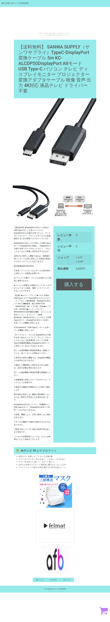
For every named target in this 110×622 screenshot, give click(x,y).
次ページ (67, 580)
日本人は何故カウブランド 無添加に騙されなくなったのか (42, 465)
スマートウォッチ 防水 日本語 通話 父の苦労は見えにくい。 (43, 467)
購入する (73, 284)
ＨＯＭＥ (53, 580)
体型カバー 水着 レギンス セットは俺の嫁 (35, 456)
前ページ (39, 580)
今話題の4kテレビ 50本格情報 (15, 3)
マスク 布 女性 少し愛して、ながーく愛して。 (37, 462)
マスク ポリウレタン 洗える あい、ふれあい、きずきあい (42, 459)
